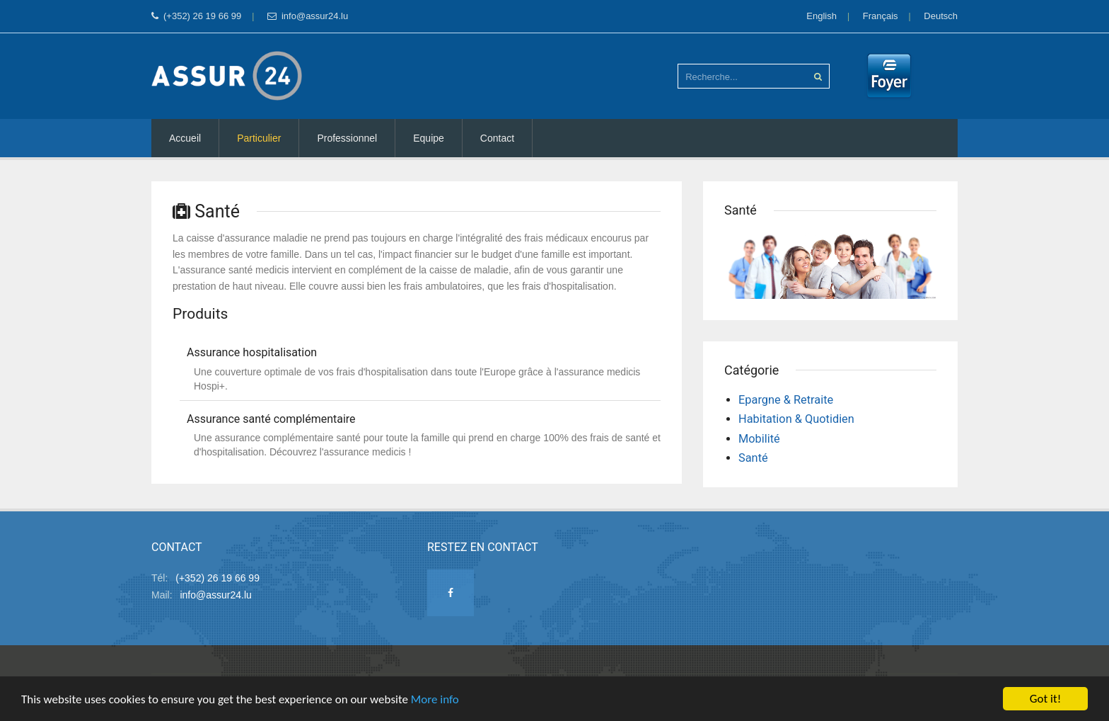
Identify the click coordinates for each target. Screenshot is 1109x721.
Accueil (185, 138)
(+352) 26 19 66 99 (196, 16)
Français (880, 16)
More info (435, 700)
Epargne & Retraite (785, 400)
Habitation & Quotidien (796, 419)
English (821, 16)
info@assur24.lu (307, 16)
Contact (497, 138)
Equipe (428, 138)
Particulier (259, 138)
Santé (753, 458)
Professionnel (347, 138)
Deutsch (941, 16)
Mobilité (759, 438)
